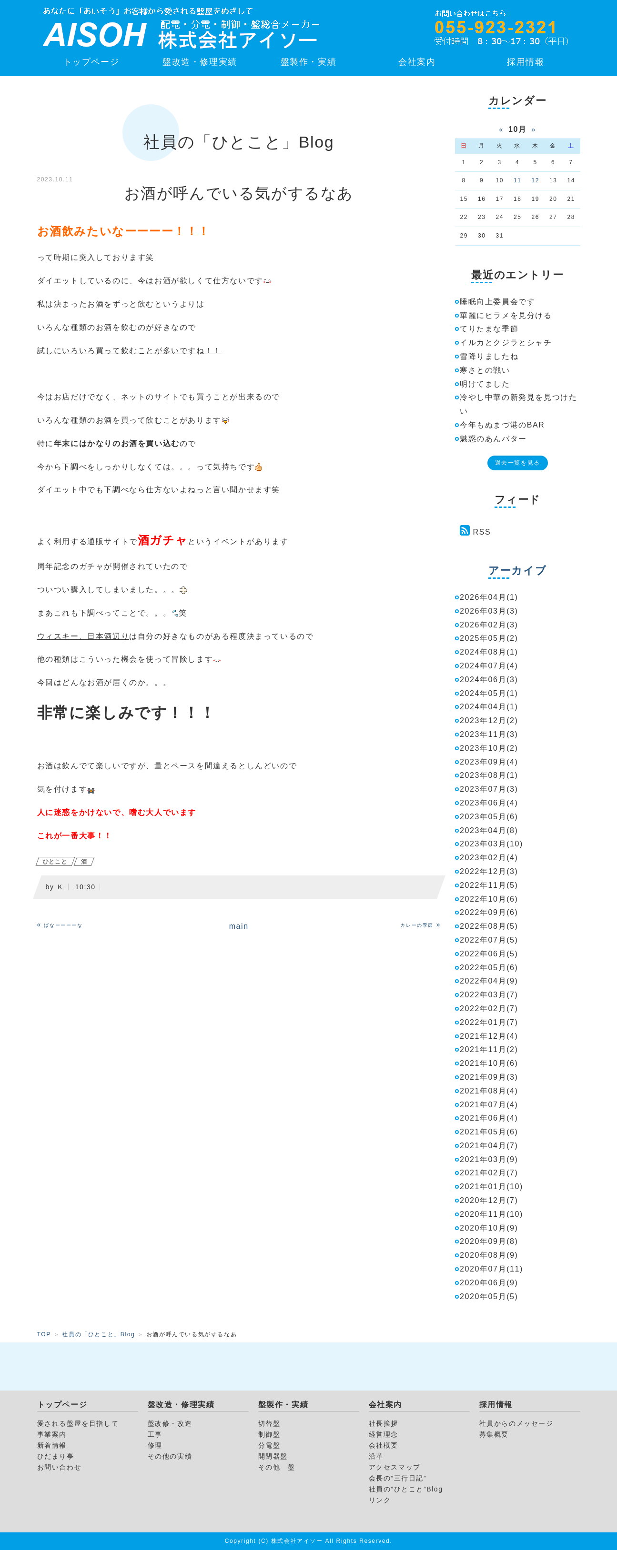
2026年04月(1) (489, 597)
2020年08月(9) (489, 1255)
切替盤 (269, 1423)
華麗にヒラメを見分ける (506, 315)
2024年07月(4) (489, 666)
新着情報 (52, 1445)
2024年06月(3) (489, 680)
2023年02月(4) (489, 858)
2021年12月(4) (489, 1036)
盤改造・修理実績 (199, 62)
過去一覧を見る (517, 462)
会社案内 (416, 62)
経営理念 (383, 1434)
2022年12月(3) (489, 871)
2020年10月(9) (489, 1228)
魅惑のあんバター (493, 439)
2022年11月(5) (489, 885)
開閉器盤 (273, 1456)
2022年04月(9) (489, 981)
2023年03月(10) (491, 844)
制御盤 (269, 1434)
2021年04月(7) (489, 1146)
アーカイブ (517, 570)
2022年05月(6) (489, 968)
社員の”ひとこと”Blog (406, 1489)
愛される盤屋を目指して (78, 1423)
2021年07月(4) (489, 1105)
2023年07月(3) (489, 789)
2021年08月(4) (489, 1091)
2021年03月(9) (489, 1159)
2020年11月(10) (491, 1214)
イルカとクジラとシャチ (506, 342)
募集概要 (494, 1434)
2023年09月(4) (489, 762)
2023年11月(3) (489, 734)
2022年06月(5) (489, 954)
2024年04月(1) (489, 707)
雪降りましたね (489, 356)
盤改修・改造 (170, 1423)
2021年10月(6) (489, 1063)
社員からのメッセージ (516, 1423)
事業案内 (52, 1434)
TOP (44, 1334)
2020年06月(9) (489, 1283)
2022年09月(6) (489, 912)
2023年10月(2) (489, 748)
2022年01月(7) (489, 1022)
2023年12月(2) (489, 720)
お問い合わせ (59, 1467)
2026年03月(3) (489, 611)
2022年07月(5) (489, 940)
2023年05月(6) (489, 817)
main (239, 926)
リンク (380, 1500)
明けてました (485, 384)
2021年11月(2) (489, 1049)
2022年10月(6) (489, 899)
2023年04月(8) (489, 830)
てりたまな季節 (489, 329)
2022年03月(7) (489, 995)
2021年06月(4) (489, 1118)
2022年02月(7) (489, 1008)
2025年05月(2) (489, 638)
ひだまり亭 (55, 1456)
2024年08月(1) (489, 652)
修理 (155, 1445)
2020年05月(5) (489, 1296)
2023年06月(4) (489, 803)
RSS (482, 532)
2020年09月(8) (489, 1241)
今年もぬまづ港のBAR (502, 425)
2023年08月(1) (489, 775)
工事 (155, 1434)
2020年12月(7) (489, 1200)
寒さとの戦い (485, 370)
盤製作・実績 (309, 62)
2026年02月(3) (489, 625)
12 (535, 180)
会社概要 (383, 1445)
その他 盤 (276, 1467)
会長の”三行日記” (398, 1478)
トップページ (91, 62)
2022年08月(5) (489, 926)
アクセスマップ (395, 1467)
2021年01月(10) (491, 1186)
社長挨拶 (383, 1423)
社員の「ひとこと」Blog (98, 1334)
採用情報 (525, 62)
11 (518, 180)
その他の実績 (170, 1456)
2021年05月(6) (489, 1132)
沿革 (376, 1456)
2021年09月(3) (489, 1077)
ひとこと (55, 861)
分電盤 (269, 1445)
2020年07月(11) (491, 1269)
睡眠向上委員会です (497, 302)
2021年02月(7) (489, 1173)
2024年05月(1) (489, 693)
